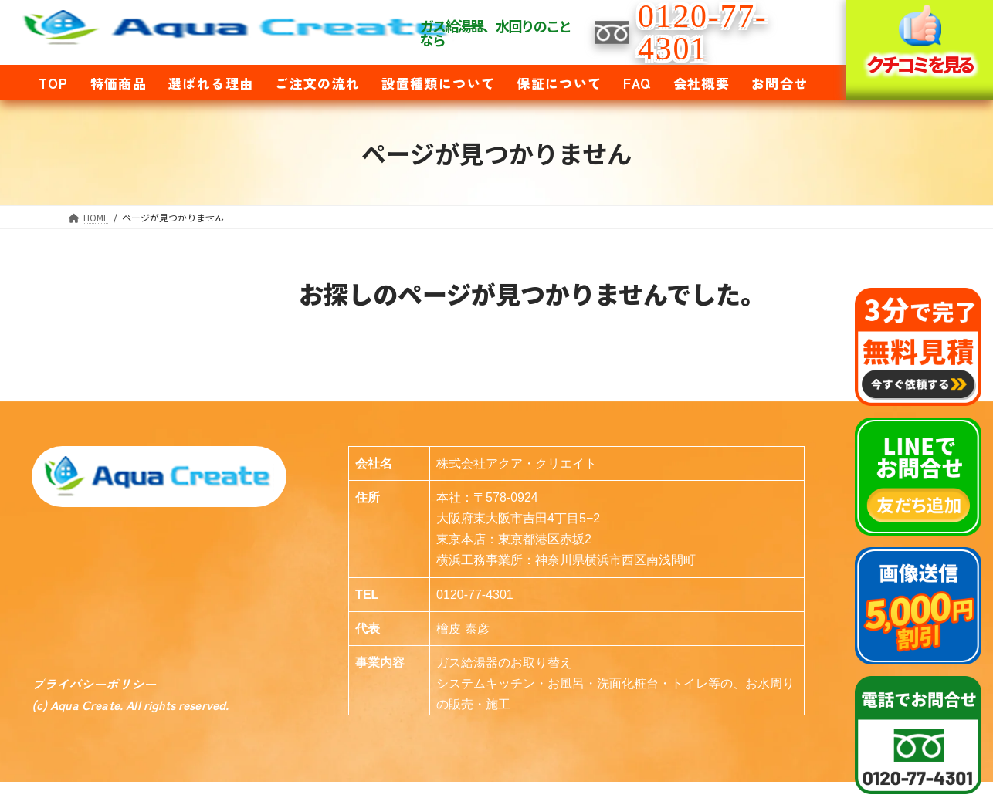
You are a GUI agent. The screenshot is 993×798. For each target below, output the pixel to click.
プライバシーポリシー (94, 684)
